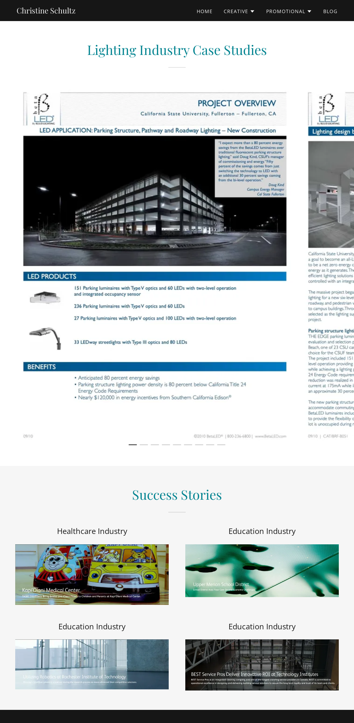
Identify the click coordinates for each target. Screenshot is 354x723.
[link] (46, 11)
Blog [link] (330, 11)
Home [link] (205, 11)
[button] (239, 11)
